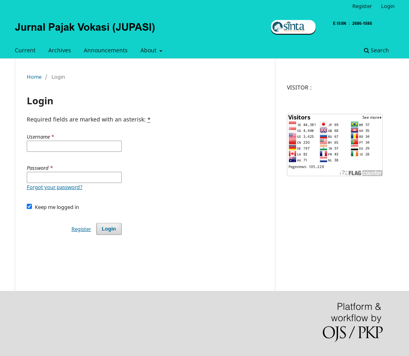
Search (376, 50)
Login (388, 6)
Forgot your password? (55, 187)
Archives (59, 50)
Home (34, 76)
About (149, 50)
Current (25, 50)
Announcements (106, 50)
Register (362, 6)
